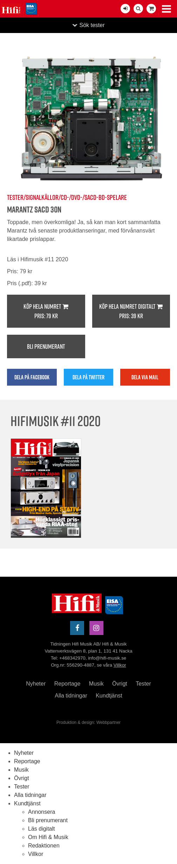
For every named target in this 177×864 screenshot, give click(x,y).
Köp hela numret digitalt (131, 311)
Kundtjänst (109, 696)
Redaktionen (44, 846)
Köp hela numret (46, 311)
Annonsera (41, 812)
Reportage (67, 684)
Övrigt (119, 684)
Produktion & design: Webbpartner (88, 722)
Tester (143, 684)
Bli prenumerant (46, 346)
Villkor (120, 665)
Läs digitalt (41, 829)
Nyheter (36, 684)
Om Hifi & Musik (48, 837)
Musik (96, 684)
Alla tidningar (71, 696)
